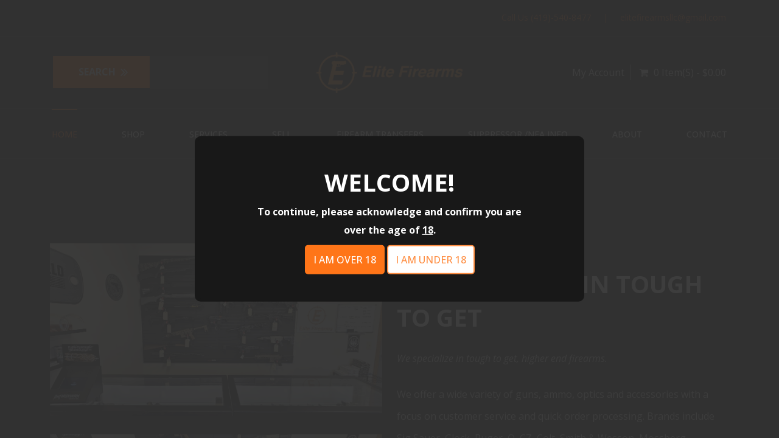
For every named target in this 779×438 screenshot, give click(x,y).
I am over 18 (344, 259)
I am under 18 (431, 259)
